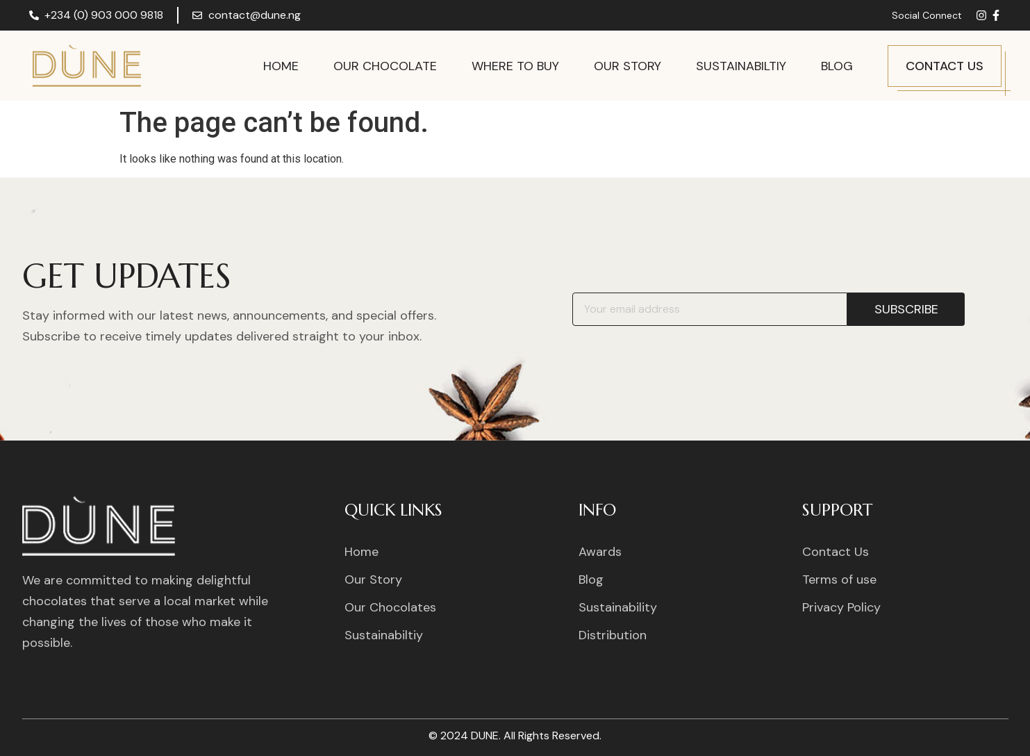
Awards (600, 551)
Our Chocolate (385, 66)
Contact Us (835, 551)
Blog (837, 66)
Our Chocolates (390, 607)
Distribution (613, 635)
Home (281, 66)
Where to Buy (515, 66)
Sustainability (618, 607)
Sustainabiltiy (741, 66)
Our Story (627, 66)
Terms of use (839, 579)
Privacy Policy (841, 607)
